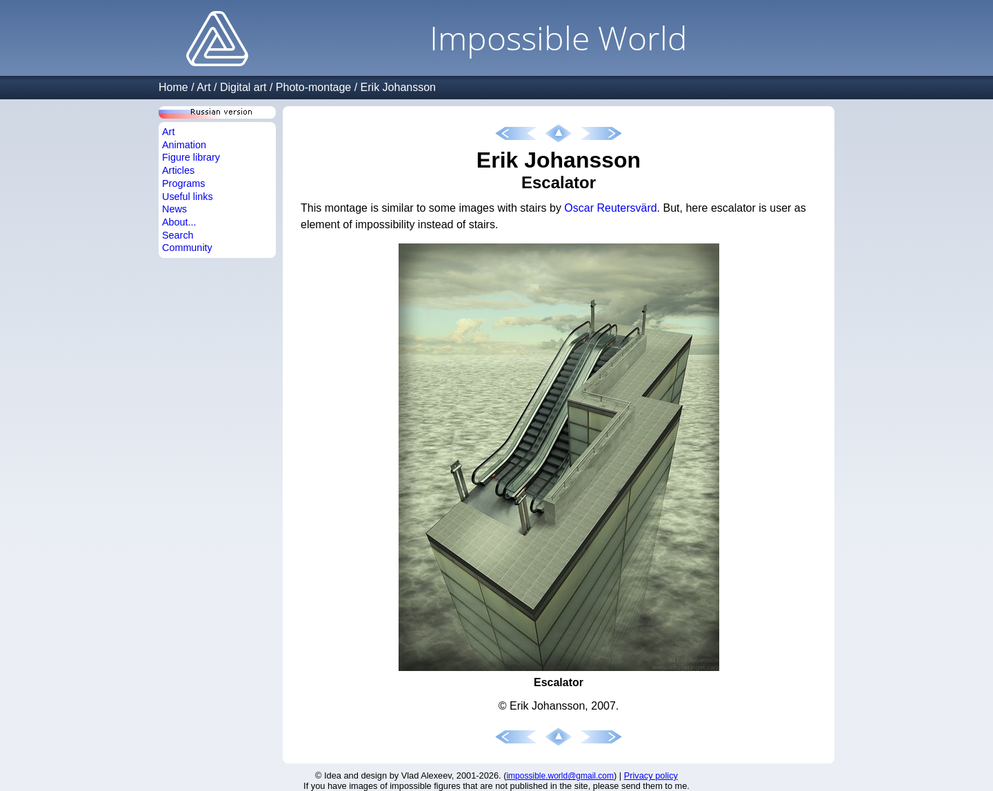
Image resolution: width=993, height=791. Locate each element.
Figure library (191, 157)
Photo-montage (313, 87)
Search (178, 235)
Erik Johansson (398, 87)
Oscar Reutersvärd (610, 208)
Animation (184, 144)
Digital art (243, 87)
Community (187, 247)
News (174, 208)
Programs (183, 183)
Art (203, 87)
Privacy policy (651, 775)
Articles (178, 170)
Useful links (187, 196)
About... (179, 222)
